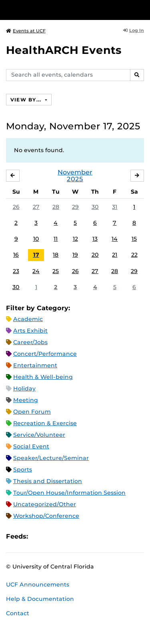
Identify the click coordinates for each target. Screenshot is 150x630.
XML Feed (79, 536)
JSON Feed (93, 536)
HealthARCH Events (64, 50)
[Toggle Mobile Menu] (142, 9)
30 (95, 206)
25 (55, 271)
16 (16, 254)
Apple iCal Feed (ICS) (38, 536)
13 (95, 238)
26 (16, 206)
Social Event (31, 446)
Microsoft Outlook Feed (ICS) (52, 536)
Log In (133, 30)
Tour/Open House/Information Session (69, 492)
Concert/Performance (45, 353)
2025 (75, 179)
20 (95, 254)
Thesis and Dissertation (47, 481)
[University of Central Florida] (61, 10)
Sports (22, 469)
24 (36, 271)
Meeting (25, 400)
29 (75, 206)
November (75, 172)
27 (36, 206)
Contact (17, 613)
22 (134, 254)
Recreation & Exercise (45, 423)
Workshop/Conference (46, 515)
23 (16, 271)
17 (36, 254)
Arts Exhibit (30, 330)
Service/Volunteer (39, 434)
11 (56, 238)
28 (55, 206)
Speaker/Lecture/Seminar (51, 458)
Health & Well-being (43, 376)
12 (75, 238)
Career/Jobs (30, 342)
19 (75, 254)
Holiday (24, 388)
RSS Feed (65, 536)
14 (115, 238)
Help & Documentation (40, 598)
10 (36, 238)
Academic (28, 319)
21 (114, 254)
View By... (26, 100)
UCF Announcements (37, 584)
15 (134, 238)
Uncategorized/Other (44, 504)
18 (55, 254)
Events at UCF (26, 31)
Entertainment (35, 365)
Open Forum (32, 411)
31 (114, 206)
